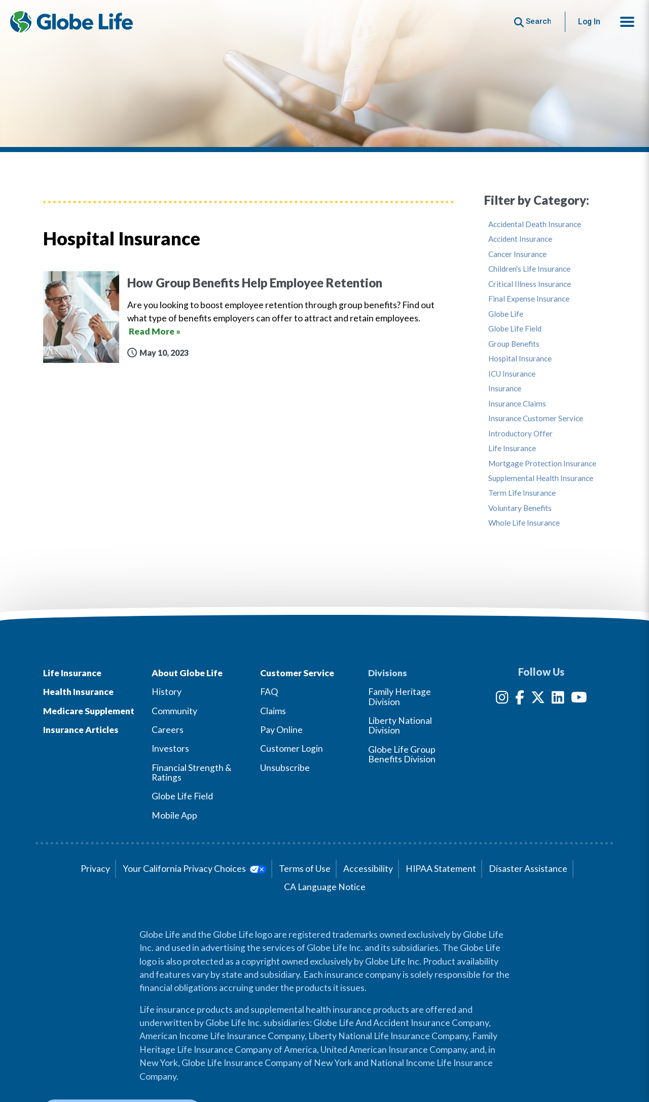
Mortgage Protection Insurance (542, 463)
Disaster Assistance (528, 868)
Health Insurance (78, 691)
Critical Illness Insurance (529, 284)
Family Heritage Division (399, 696)
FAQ (269, 691)
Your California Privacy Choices (194, 868)
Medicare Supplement (88, 711)
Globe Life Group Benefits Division (402, 754)
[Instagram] (502, 699)
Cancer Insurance (517, 254)
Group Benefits (513, 344)
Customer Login (291, 748)
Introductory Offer (520, 433)
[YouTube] (579, 699)
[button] (627, 21)
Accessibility (368, 868)
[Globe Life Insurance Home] (71, 21)
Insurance (504, 388)
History (167, 691)
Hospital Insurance (520, 358)
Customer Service (297, 673)
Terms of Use (305, 868)
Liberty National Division (400, 725)
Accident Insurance (520, 239)
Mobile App (174, 815)
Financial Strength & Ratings (192, 772)
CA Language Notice (325, 886)
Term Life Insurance (522, 493)
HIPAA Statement (441, 868)
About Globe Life (187, 673)
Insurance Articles (81, 729)
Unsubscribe (285, 767)
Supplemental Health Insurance (540, 478)
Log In (589, 21)
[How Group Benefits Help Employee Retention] (248, 317)
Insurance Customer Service (535, 418)
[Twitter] (538, 699)
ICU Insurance (511, 374)
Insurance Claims (517, 403)
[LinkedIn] (558, 699)
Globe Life (505, 314)
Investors (170, 748)
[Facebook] (519, 699)
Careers (168, 729)
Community (174, 711)
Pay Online (281, 729)
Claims (273, 711)
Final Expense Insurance (528, 299)
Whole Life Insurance (524, 523)
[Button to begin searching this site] (532, 21)
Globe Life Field (515, 328)
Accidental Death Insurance (534, 224)
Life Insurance (512, 448)
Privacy (95, 868)
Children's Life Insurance (529, 269)
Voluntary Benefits (520, 508)
